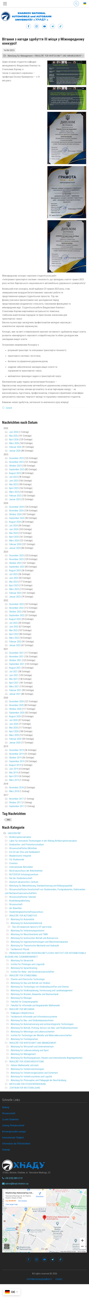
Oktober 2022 (15, 611)
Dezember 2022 (16, 604)
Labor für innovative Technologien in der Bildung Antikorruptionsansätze (43, 840)
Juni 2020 (13, 723)
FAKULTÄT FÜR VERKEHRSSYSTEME (26, 1061)
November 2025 (16, 461)
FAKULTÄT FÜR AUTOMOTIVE (23, 915)
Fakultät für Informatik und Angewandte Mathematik (35, 1005)
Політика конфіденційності (39, 1279)
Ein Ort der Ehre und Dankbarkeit (24, 852)
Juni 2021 (13, 675)
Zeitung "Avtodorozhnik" (13, 1125)
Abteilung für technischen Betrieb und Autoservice (34, 938)
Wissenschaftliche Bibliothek (23, 848)
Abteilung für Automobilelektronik (26, 923)
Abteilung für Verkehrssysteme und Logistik (31, 1076)
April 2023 (14, 585)
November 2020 (16, 705)
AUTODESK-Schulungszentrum (23, 874)
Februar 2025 (15, 495)
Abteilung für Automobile (22, 919)
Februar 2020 (15, 738)
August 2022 (15, 619)
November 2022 (16, 607)
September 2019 (16, 761)
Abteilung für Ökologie (21, 997)
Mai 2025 (13, 484)
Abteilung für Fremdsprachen (24, 1039)
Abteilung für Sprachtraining (24, 968)
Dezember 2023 (16, 555)
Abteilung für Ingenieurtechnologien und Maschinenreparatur (39, 941)
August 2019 (15, 765)
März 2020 (14, 735)
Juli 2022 (13, 622)
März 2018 (14, 791)
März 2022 (14, 637)
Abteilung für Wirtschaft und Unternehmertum (32, 1046)
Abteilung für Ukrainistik (22, 960)
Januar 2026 (15, 450)
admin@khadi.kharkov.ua (15, 1183)
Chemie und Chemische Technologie (28, 979)
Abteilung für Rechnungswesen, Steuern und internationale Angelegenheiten (46, 1057)
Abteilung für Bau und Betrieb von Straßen (30, 982)
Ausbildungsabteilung (19, 900)
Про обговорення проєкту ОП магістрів (31, 926)
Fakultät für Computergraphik (24, 1001)
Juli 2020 (13, 720)
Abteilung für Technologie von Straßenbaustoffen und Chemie (40, 986)
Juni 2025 (13, 480)
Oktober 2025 (15, 465)
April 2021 (14, 682)
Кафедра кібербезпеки (22, 1012)
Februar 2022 (15, 641)
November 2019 (16, 753)
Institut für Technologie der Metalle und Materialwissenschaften (41, 1035)
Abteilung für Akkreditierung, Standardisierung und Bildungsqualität (40, 885)
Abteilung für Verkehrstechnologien (27, 1069)
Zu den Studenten (10, 1119)
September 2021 (16, 664)
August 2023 (15, 570)
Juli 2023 (13, 574)
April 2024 (14, 536)
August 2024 (15, 521)
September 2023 (16, 566)
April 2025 (14, 488)
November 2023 (16, 559)
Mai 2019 (13, 772)
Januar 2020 (15, 742)
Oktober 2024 (15, 514)
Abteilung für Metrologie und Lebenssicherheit (32, 1031)
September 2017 (16, 806)
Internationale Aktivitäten (21, 866)
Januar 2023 (15, 596)
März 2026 (14, 443)
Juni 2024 (13, 529)
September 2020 (16, 712)
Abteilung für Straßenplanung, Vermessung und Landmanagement (41, 990)
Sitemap (6, 1149)
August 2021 (15, 667)
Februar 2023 (15, 592)
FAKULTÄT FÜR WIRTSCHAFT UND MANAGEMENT (32, 1042)
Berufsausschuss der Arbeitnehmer (26, 870)
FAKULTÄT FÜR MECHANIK (22, 1009)
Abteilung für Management (23, 1054)
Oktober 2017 (15, 802)
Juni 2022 (13, 626)
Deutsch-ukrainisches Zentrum (23, 881)
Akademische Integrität (20, 855)
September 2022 (16, 615)
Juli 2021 (13, 671)
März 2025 (14, 491)
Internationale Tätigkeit (13, 1137)
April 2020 (14, 731)
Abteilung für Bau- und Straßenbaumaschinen (32, 1020)
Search (76, 3)
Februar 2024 (15, 544)
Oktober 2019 (15, 757)
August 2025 (15, 473)
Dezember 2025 (16, 458)
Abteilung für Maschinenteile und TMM (29, 934)
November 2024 (16, 510)
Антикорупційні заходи (14, 1131)
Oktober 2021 (15, 660)
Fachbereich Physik (20, 949)
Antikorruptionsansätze (20, 837)
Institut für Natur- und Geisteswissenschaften (32, 971)
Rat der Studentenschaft (20, 878)
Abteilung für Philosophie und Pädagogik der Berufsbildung (38, 1080)
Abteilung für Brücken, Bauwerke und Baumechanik (34, 994)
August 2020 (15, 716)
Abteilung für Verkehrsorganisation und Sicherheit (34, 1072)
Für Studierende (16, 859)
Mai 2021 (13, 678)
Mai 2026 (13, 435)
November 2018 (16, 787)
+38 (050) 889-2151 (12, 1178)
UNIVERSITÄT (14, 833)
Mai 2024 (13, 533)
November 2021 (16, 656)
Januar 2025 (15, 499)
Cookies (58, 1279)
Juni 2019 (13, 768)
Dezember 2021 (16, 652)
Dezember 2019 (16, 750)
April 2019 (14, 776)
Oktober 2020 (15, 708)
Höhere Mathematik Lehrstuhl (25, 1065)
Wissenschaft (15, 904)
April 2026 (14, 439)
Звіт (8, 820)
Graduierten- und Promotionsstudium (26, 844)
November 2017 (16, 798)
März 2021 (14, 686)
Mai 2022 (13, 630)
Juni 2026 (13, 432)
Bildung (5, 1107)
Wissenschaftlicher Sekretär (22, 896)
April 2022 (14, 634)
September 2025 (16, 469)
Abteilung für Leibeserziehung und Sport (30, 1050)
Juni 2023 (13, 577)
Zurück (9, 407)
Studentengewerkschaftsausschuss (26, 911)
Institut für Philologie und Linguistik (27, 964)
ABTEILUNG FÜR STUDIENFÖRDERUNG (27, 1084)
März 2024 (14, 540)
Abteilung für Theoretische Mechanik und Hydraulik (35, 945)
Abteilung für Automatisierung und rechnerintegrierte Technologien (42, 1024)
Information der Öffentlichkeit (16, 1143)
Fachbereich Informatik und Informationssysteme (34, 1016)
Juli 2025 (13, 476)
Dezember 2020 (16, 701)
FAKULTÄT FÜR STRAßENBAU (23, 975)
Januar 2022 (15, 645)
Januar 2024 (15, 548)
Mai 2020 (13, 727)
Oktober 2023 (15, 562)
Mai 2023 (13, 581)
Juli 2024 (13, 525)
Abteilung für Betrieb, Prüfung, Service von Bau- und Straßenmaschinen (44, 1027)
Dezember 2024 (16, 506)
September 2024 (16, 518)
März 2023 (14, 589)
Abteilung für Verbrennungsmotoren (27, 930)
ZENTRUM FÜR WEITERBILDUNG (24, 1087)
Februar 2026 (15, 446)
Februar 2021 (15, 690)
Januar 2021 (15, 693)
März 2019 (14, 780)
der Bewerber (15, 908)
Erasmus (13, 863)
